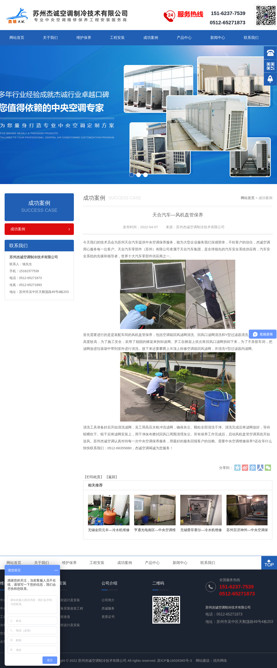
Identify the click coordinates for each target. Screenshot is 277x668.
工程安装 (117, 38)
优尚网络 (220, 660)
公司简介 (108, 600)
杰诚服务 (108, 608)
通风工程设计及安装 (65, 600)
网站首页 (16, 38)
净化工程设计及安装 (65, 625)
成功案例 (150, 38)
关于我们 (50, 38)
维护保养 (83, 38)
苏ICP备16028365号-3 (174, 660)
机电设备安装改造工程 (67, 608)
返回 (111, 477)
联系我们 (251, 38)
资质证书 (108, 617)
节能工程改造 (60, 617)
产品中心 (184, 38)
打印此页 (93, 477)
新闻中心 (217, 38)
